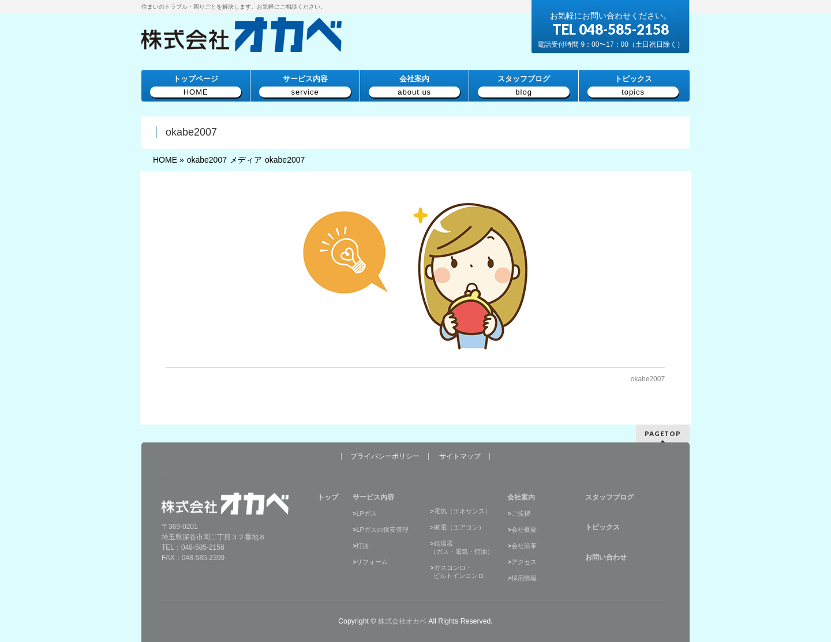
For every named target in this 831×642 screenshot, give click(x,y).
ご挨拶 (520, 513)
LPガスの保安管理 (382, 529)
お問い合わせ (606, 557)
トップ (327, 497)
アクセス (524, 561)
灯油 (362, 545)
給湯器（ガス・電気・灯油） (461, 547)
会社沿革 (524, 545)
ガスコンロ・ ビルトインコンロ (457, 571)
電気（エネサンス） (462, 511)
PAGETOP (663, 433)
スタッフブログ (609, 497)
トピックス (602, 527)
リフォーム (372, 561)
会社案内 (521, 497)
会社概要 (524, 529)
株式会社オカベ (402, 621)
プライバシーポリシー (385, 456)
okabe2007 (648, 379)
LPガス (366, 513)
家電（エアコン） (459, 527)
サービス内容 (373, 497)
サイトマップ (460, 456)
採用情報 (524, 578)
